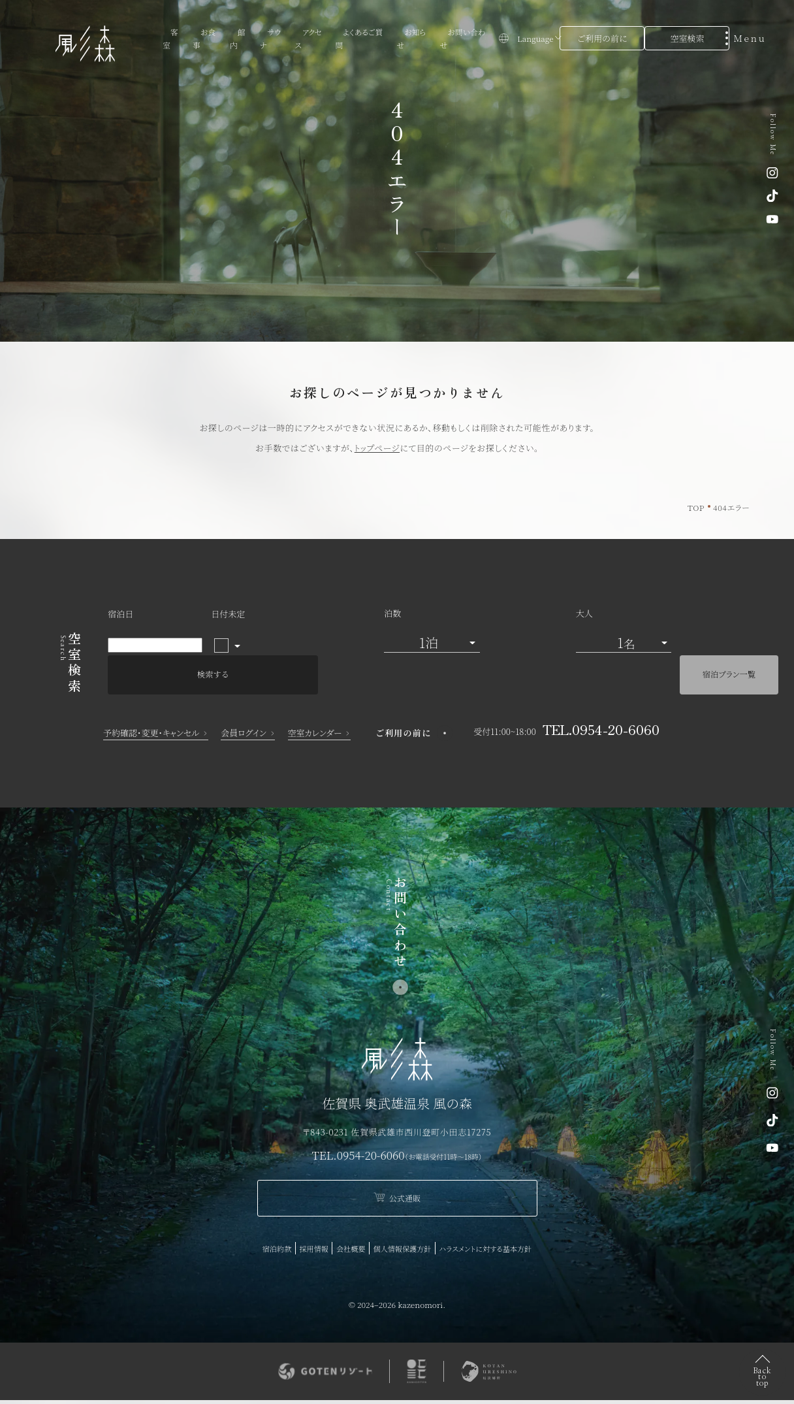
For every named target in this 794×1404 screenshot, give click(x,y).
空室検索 (687, 38)
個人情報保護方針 (456, 1226)
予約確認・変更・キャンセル (151, 708)
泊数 (299, 631)
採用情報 (361, 1226)
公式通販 (397, 1175)
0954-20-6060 (371, 1130)
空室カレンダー (315, 708)
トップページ (377, 448)
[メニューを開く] (749, 37)
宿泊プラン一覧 (679, 648)
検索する (560, 648)
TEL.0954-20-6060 (601, 704)
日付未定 (228, 631)
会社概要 (401, 1226)
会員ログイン (243, 708)
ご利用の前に (602, 38)
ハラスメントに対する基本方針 (397, 1252)
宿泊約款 (320, 1226)
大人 (406, 631)
